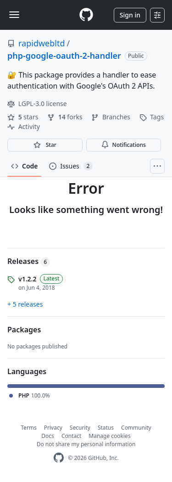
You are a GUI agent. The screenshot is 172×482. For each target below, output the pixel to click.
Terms (29, 428)
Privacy (53, 428)
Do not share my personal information (86, 444)
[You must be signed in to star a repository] (45, 145)
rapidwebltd (41, 43)
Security (80, 428)
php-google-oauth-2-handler (64, 55)
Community (136, 428)
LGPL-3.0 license (37, 103)
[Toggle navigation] (14, 15)
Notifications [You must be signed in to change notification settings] (123, 145)
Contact (71, 436)
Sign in (130, 15)
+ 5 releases (25, 304)
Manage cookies (109, 436)
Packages (24, 330)
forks (65, 116)
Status (106, 428)
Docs (47, 436)
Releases (28, 261)
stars (23, 116)
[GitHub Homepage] (58, 458)
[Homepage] (86, 14)
